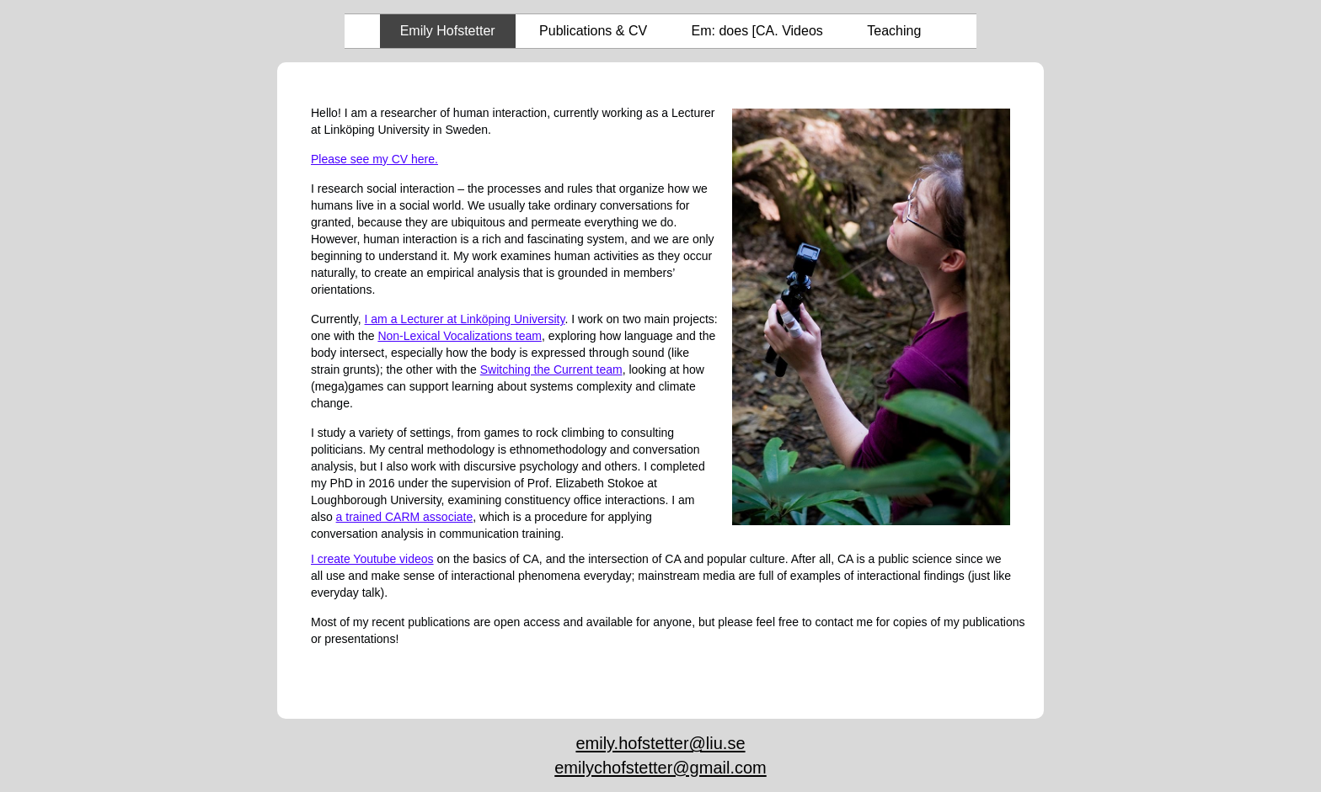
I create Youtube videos (372, 559)
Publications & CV (593, 31)
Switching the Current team (551, 369)
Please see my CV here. (374, 159)
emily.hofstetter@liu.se (660, 743)
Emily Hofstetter (447, 31)
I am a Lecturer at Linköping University (465, 319)
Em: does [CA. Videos (757, 31)
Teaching (894, 31)
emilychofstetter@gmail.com (660, 767)
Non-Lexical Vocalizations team (459, 336)
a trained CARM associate (404, 517)
